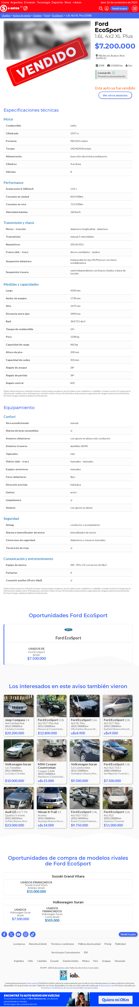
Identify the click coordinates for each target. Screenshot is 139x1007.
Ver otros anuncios (115, 95)
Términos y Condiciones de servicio (57, 988)
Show (68, 2)
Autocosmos (32, 983)
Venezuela (120, 961)
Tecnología (43, 2)
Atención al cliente (38, 944)
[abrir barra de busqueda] (101, 9)
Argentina (16, 2)
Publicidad (120, 944)
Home (5, 2)
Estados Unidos (70, 961)
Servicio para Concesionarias (65, 952)
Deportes (57, 2)
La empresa (19, 944)
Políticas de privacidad (89, 944)
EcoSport (57, 15)
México (85, 961)
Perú (95, 961)
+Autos (77, 2)
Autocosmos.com (106, 985)
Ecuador (54, 961)
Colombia (42, 961)
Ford (47, 15)
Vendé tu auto (119, 8)
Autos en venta (21, 15)
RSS (86, 952)
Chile (30, 961)
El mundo (29, 2)
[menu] (135, 8)
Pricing (108, 944)
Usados (6, 15)
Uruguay (106, 961)
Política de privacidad (88, 988)
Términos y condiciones (62, 944)
